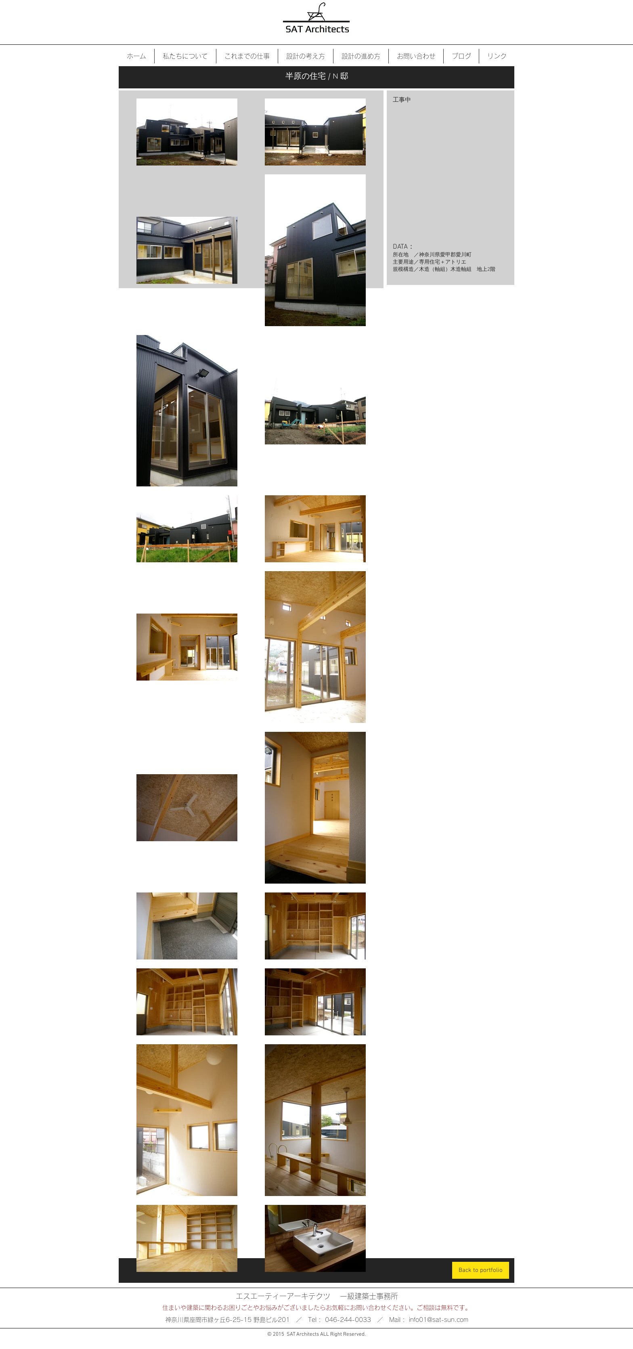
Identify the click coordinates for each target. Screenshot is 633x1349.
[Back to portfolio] (480, 1270)
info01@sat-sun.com (438, 1320)
